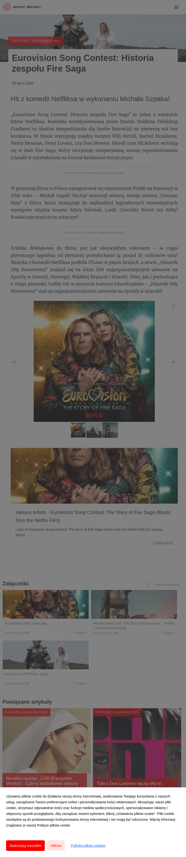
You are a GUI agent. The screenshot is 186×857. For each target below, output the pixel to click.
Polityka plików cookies (88, 846)
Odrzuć (56, 846)
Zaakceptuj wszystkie (25, 846)
